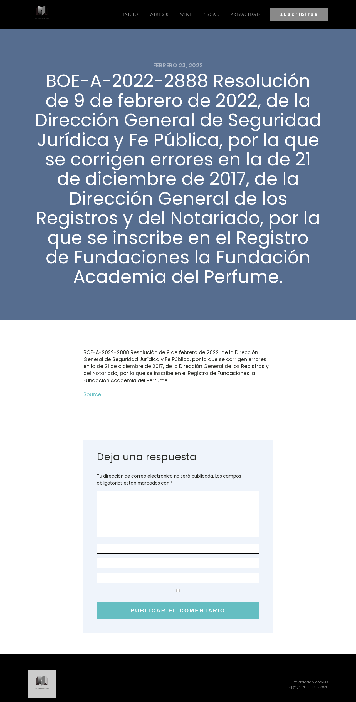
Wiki (185, 14)
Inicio (130, 14)
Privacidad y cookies (310, 680)
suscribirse (299, 14)
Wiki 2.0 (159, 14)
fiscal (210, 14)
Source (92, 393)
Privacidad (245, 14)
